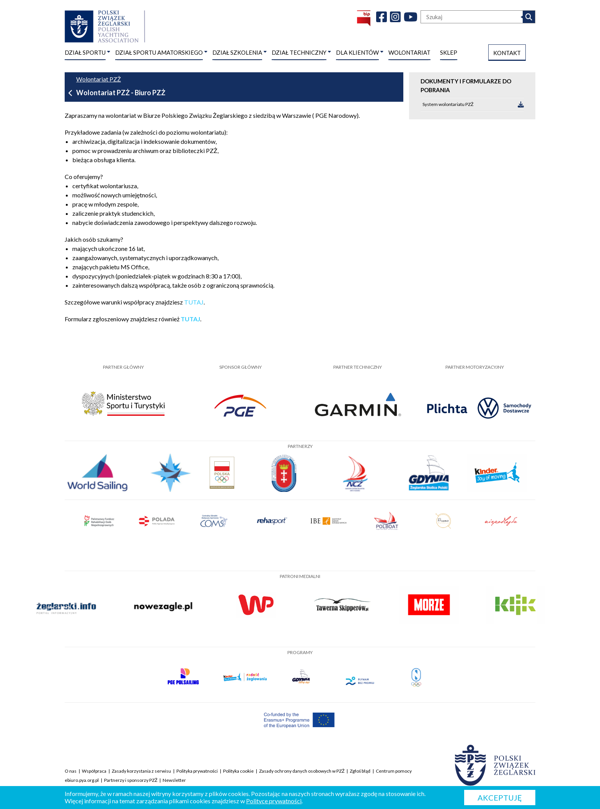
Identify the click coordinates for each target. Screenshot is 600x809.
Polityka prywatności (197, 771)
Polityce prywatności (274, 800)
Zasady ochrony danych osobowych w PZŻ (301, 771)
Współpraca (94, 771)
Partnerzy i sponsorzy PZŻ (130, 780)
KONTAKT (507, 52)
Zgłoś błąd (360, 771)
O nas (71, 771)
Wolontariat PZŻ (98, 79)
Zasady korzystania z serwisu (141, 771)
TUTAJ (194, 302)
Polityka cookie (238, 771)
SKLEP (448, 52)
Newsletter (174, 780)
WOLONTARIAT (409, 52)
